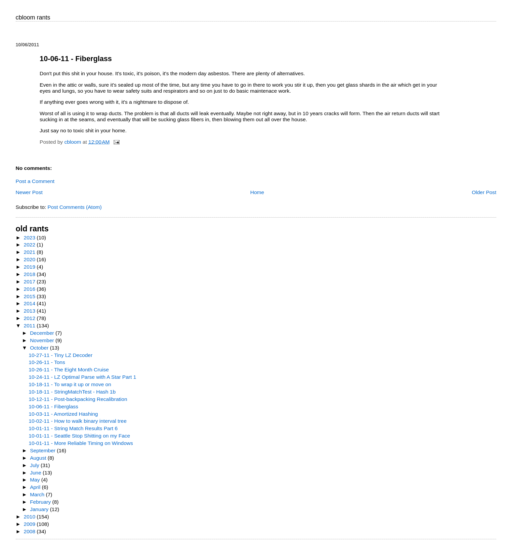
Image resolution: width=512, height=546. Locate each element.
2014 (30, 303)
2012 (30, 318)
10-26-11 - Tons (47, 362)
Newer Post (29, 192)
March (38, 494)
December (42, 333)
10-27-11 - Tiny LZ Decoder (60, 355)
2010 (30, 516)
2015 (30, 296)
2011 (30, 325)
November (42, 340)
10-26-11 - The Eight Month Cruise (69, 369)
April (36, 487)
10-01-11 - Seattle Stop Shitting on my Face (79, 436)
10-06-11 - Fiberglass (53, 406)
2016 (30, 289)
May (35, 480)
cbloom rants (33, 17)
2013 (30, 311)
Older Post (484, 192)
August (39, 458)
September (43, 450)
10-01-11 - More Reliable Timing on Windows (81, 443)
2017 (30, 281)
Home (257, 192)
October (40, 348)
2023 (30, 237)
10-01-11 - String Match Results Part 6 (73, 428)
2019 (30, 267)
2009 (30, 524)
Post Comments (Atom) (74, 207)
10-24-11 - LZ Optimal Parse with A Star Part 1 (82, 377)
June (36, 472)
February (41, 502)
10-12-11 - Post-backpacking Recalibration (78, 399)
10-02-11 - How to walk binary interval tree (77, 421)
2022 (30, 244)
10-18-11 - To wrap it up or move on (70, 384)
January (40, 509)
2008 (30, 531)
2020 (30, 259)
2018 (30, 274)
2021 (30, 252)
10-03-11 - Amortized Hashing (63, 414)
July (35, 465)
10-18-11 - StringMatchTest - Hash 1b (72, 392)
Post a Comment (35, 181)
